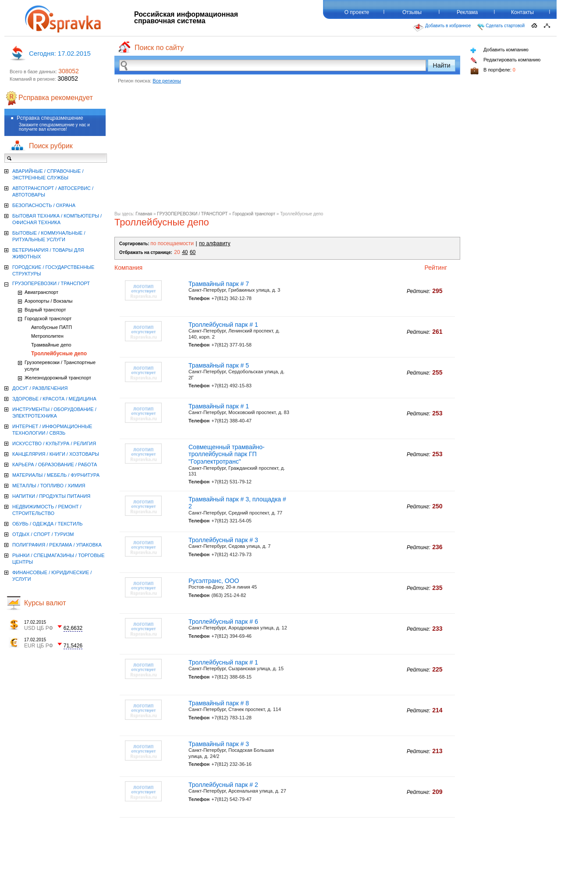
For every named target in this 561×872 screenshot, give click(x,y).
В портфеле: (492, 71)
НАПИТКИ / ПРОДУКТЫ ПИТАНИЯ (51, 496)
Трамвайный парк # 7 (218, 283)
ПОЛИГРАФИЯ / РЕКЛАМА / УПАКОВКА (57, 544)
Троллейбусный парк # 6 (223, 621)
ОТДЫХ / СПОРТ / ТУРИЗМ (43, 534)
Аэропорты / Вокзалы (48, 301)
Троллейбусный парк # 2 (223, 784)
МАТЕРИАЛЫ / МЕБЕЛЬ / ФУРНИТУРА (55, 475)
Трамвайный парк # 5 (218, 365)
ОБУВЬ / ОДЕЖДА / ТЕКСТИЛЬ (47, 523)
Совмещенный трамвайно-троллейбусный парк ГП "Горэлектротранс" (226, 454)
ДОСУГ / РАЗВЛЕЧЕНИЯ (39, 388)
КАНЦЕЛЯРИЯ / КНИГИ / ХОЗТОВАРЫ (55, 454)
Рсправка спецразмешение (50, 118)
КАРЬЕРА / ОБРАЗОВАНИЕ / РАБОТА (54, 464)
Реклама (467, 12)
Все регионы (167, 80)
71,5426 (73, 646)
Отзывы (412, 12)
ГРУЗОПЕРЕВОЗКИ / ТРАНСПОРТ (192, 213)
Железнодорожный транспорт (58, 377)
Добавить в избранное (442, 27)
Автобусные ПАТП (51, 327)
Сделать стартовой (501, 26)
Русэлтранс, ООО (213, 580)
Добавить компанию (499, 50)
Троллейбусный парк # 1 (223, 324)
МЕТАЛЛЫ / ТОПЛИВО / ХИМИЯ (48, 485)
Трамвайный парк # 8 (218, 703)
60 (192, 252)
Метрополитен (47, 336)
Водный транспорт (45, 309)
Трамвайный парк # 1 (218, 406)
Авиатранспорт (41, 292)
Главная (143, 213)
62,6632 (73, 628)
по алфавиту (214, 243)
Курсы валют (45, 603)
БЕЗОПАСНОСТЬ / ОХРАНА (43, 205)
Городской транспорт (253, 213)
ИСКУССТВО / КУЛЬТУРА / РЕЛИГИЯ (54, 443)
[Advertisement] (287, 150)
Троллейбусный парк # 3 (223, 539)
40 (185, 252)
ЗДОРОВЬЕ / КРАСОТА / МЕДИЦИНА (54, 398)
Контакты (522, 12)
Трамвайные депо (51, 344)
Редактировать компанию (505, 60)
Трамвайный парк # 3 (218, 743)
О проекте (356, 12)
